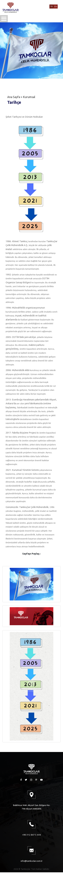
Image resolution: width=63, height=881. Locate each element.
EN (55, 6)
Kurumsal (29, 96)
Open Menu (4, 18)
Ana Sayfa (13, 96)
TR (51, 6)
